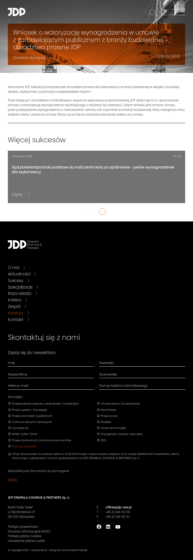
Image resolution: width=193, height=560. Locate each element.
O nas (13, 267)
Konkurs (15, 313)
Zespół (14, 306)
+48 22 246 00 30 (117, 512)
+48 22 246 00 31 (117, 517)
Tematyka (15, 397)
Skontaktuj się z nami (44, 337)
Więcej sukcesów (36, 140)
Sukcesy (16, 281)
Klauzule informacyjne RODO (29, 531)
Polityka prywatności (23, 527)
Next (102, 211)
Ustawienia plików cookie (26, 541)
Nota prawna (39, 550)
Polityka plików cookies (25, 536)
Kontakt (15, 320)
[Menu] (178, 12)
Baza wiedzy (20, 293)
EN (163, 10)
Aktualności (19, 274)
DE (163, 14)
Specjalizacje (20, 287)
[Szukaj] (151, 12)
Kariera (14, 300)
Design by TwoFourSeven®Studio (68, 550)
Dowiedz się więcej (29, 57)
